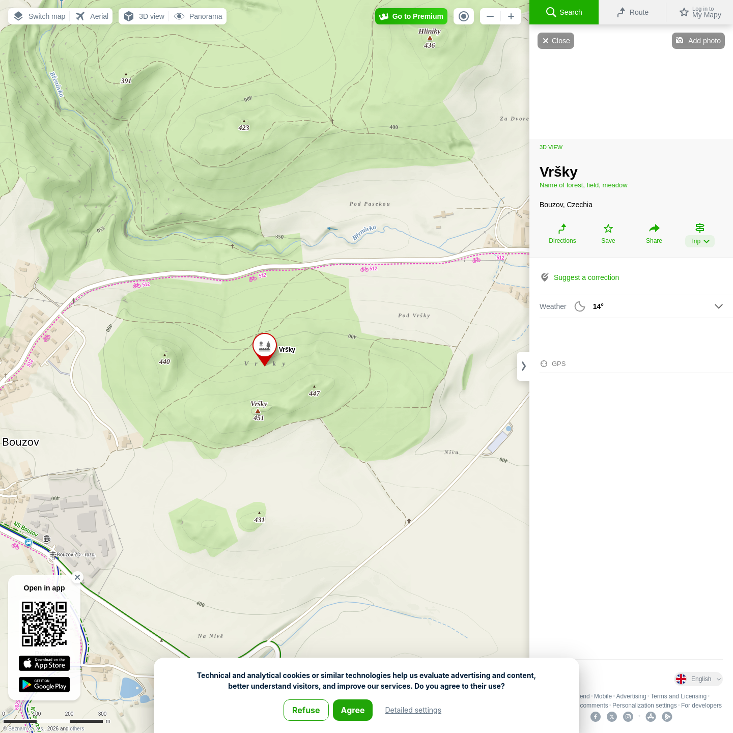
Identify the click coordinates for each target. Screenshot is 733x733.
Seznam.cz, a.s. (26, 728)
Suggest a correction (586, 277)
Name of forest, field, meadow (584, 185)
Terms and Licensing (679, 696)
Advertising (631, 696)
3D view (551, 147)
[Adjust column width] (523, 366)
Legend (580, 696)
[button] (38, 16)
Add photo (704, 41)
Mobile (603, 696)
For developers (701, 705)
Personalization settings (644, 705)
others (77, 728)
